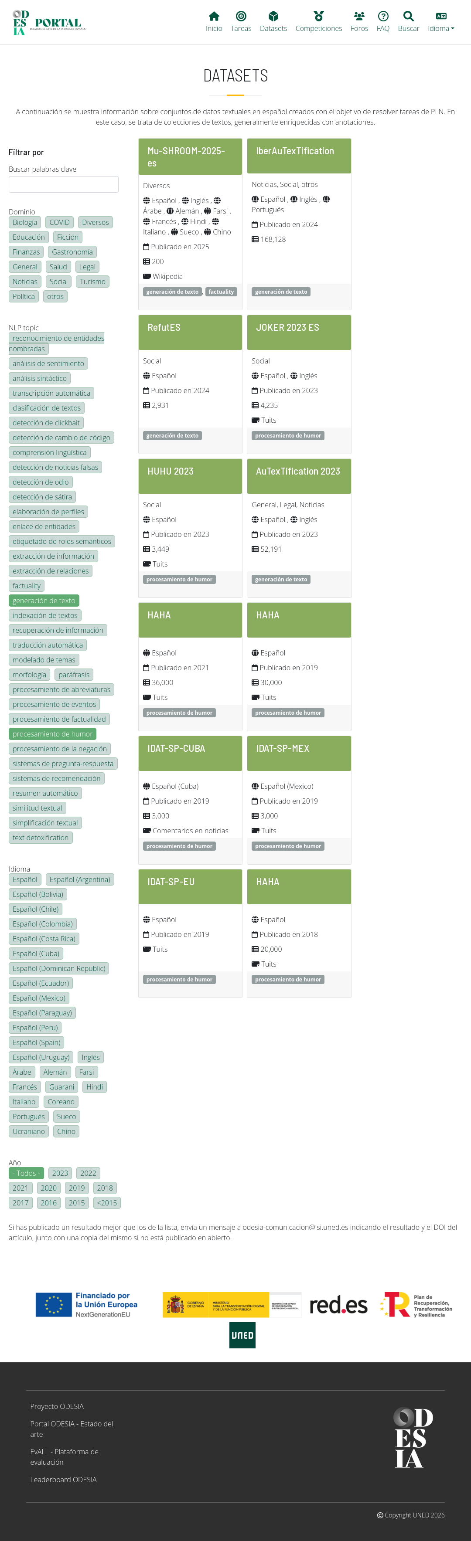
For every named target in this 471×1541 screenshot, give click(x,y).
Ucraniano (29, 1131)
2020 (49, 1188)
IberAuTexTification (295, 150)
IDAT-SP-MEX (282, 747)
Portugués (29, 1116)
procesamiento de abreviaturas (61, 689)
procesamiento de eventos (54, 704)
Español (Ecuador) (41, 983)
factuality (27, 586)
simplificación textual (45, 823)
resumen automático (45, 793)
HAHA (159, 614)
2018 (105, 1188)
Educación (29, 237)
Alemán (55, 1072)
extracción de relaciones (51, 571)
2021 (21, 1188)
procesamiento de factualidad (59, 719)
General (25, 267)
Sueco (66, 1116)
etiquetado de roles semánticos (62, 541)
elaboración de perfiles (48, 511)
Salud (58, 267)
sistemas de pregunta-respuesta (63, 763)
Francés (25, 1087)
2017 (21, 1203)
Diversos (95, 222)
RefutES (164, 326)
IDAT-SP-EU (171, 881)
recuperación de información (58, 630)
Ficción (67, 237)
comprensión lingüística (50, 452)
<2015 (107, 1203)
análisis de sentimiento (48, 363)
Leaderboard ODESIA (64, 1479)
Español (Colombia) (43, 924)
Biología (25, 222)
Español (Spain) (36, 1042)
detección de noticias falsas (55, 467)
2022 (88, 1173)
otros (55, 296)
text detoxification (41, 837)
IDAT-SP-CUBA (176, 747)
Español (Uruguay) (41, 1057)
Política (24, 296)
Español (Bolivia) (38, 894)
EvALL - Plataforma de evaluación (65, 1457)
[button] (441, 22)
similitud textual (37, 808)
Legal (87, 267)
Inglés (91, 1057)
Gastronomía (72, 252)
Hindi (94, 1087)
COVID (59, 222)
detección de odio (41, 482)
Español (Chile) (35, 909)
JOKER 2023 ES (287, 326)
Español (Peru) (35, 1027)
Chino (66, 1131)
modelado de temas (44, 660)
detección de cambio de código (61, 437)
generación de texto (44, 600)
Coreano (61, 1102)
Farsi (86, 1072)
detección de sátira (42, 497)
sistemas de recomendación (57, 778)
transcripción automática (51, 393)
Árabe (22, 1072)
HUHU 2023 (170, 470)
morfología (29, 674)
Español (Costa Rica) (44, 939)
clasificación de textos (47, 408)
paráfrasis (73, 674)
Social (59, 281)
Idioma (19, 869)
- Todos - (26, 1173)
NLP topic (24, 328)
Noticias (25, 281)
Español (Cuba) (36, 953)
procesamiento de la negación (60, 749)
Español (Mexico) (39, 998)
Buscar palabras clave (42, 169)
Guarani (61, 1087)
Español (25, 879)
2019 (77, 1188)
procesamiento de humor (52, 734)
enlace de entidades (44, 526)
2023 (60, 1173)
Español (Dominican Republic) (59, 968)
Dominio (22, 212)
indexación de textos (45, 615)
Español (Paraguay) (42, 1013)
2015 (77, 1203)
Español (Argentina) (80, 879)
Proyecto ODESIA (57, 1406)
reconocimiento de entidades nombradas (56, 343)
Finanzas (26, 252)
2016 (49, 1203)
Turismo (93, 281)
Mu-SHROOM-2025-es (186, 156)
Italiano (24, 1102)
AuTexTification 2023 (298, 470)
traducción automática (48, 645)
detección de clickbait (46, 423)
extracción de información (53, 556)
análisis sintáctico (40, 378)
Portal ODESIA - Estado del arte (72, 1429)
